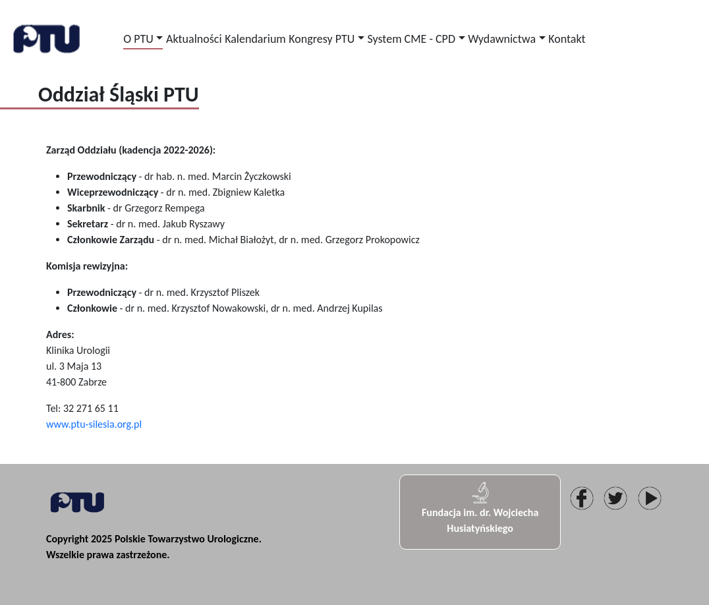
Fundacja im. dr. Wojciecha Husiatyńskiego (480, 507)
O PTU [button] (138, 39)
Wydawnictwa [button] (502, 39)
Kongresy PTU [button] (321, 39)
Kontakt (566, 39)
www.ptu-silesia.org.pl (94, 424)
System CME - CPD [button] (411, 39)
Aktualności (193, 39)
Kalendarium (255, 39)
